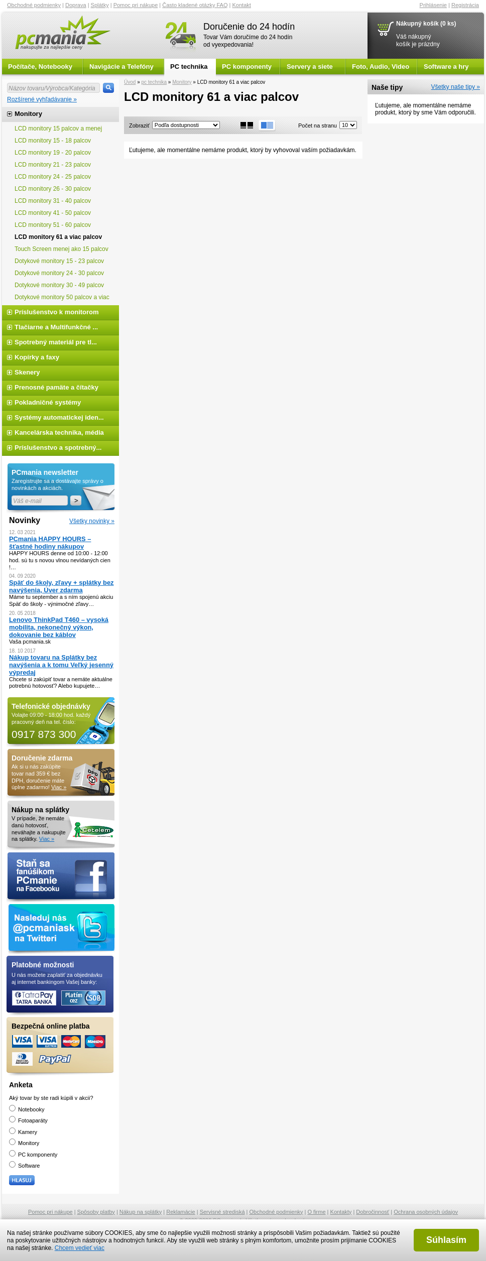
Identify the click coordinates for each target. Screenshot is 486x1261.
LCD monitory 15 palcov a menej (58, 128)
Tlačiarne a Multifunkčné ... (56, 327)
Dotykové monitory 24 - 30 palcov (60, 273)
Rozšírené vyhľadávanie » (42, 99)
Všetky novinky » (91, 521)
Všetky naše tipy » (455, 86)
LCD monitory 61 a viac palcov (58, 236)
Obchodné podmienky (34, 5)
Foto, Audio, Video (380, 66)
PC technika (188, 66)
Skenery (27, 372)
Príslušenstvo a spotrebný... (58, 447)
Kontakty (341, 1212)
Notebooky (27, 1109)
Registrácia (465, 5)
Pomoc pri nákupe (135, 5)
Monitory (181, 82)
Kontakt (241, 5)
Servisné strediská (222, 1212)
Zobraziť (139, 125)
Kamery (23, 1132)
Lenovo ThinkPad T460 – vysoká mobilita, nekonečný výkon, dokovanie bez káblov (58, 627)
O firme (317, 1212)
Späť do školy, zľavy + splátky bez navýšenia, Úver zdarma (61, 586)
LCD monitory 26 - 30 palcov (53, 188)
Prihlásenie (433, 5)
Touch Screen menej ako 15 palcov (61, 249)
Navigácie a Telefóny (121, 66)
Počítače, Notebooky (40, 66)
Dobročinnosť (372, 1212)
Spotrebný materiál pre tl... (56, 342)
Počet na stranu (317, 125)
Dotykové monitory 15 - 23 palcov (59, 261)
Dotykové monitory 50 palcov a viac (62, 297)
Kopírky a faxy (37, 357)
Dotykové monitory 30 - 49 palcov (59, 285)
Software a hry (446, 66)
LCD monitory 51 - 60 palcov (53, 224)
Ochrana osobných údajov (426, 1212)
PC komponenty (247, 66)
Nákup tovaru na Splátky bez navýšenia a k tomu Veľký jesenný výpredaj (61, 665)
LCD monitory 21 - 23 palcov (53, 164)
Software (24, 1166)
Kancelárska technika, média (59, 432)
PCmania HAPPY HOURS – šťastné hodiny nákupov (50, 542)
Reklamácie (180, 1212)
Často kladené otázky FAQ (194, 5)
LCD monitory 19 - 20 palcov (53, 152)
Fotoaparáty (28, 1120)
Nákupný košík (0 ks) (426, 23)
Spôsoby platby (96, 1212)
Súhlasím (446, 1240)
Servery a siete (310, 66)
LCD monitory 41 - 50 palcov (53, 212)
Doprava (75, 5)
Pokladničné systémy (48, 402)
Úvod (130, 82)
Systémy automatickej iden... (59, 417)
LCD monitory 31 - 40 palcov (53, 200)
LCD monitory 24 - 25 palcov (53, 176)
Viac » (58, 787)
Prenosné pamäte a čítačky (56, 387)
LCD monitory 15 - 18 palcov (53, 140)
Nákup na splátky (140, 1212)
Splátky (100, 5)
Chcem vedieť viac (79, 1247)
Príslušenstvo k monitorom (57, 312)
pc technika (154, 82)
